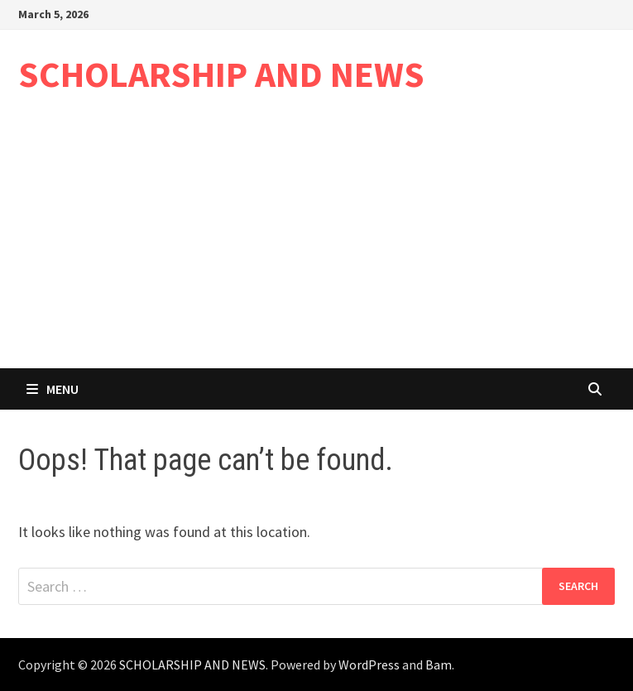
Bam (438, 664)
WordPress (369, 664)
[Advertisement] (316, 244)
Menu (52, 389)
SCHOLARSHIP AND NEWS (221, 74)
